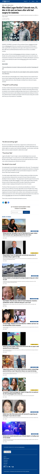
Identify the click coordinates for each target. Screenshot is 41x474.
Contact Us (5, 465)
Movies (33, 1)
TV (29, 1)
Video (37, 1)
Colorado (31, 44)
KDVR (18, 180)
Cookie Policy (5, 461)
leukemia (18, 54)
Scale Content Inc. (21, 447)
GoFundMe (8, 195)
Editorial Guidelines (6, 458)
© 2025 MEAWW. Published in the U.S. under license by (11, 447)
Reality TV (25, 1)
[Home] (6, 1)
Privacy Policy (6, 460)
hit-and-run (24, 59)
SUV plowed (8, 46)
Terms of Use (5, 463)
